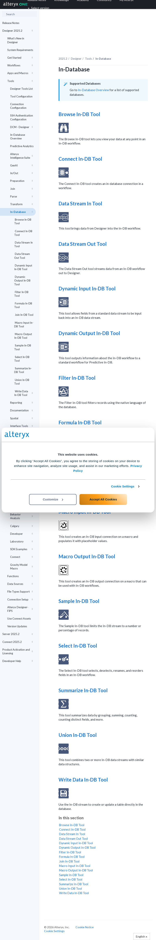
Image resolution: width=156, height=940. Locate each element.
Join (21, 188)
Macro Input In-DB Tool (23, 324)
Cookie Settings (122, 486)
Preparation (21, 180)
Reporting (21, 402)
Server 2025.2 (17, 634)
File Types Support (20, 591)
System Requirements (20, 50)
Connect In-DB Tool (23, 233)
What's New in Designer (15, 40)
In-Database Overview (17, 136)
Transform (21, 204)
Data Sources (20, 583)
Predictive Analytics (22, 146)
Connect (21, 556)
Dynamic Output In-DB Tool (22, 280)
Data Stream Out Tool (22, 255)
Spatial (21, 418)
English (141, 936)
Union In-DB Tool (21, 381)
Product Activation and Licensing (17, 651)
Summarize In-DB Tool (23, 370)
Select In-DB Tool (21, 358)
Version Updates (17, 626)
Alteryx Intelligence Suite (21, 155)
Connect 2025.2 (17, 642)
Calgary (21, 526)
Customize (53, 499)
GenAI (21, 165)
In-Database (21, 211)
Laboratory (21, 541)
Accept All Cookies (103, 499)
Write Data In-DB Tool (23, 393)
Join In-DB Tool (23, 314)
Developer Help (17, 661)
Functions (20, 576)
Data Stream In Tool (23, 244)
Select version (38, 8)
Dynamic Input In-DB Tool (23, 267)
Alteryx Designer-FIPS (20, 609)
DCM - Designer (21, 127)
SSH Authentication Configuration (21, 117)
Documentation (21, 410)
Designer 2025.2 (17, 30)
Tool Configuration (21, 96)
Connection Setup (20, 599)
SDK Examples (21, 549)
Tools (20, 81)
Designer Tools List (21, 88)
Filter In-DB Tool (21, 293)
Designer (76, 58)
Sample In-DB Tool (22, 347)
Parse (21, 196)
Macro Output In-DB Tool (23, 335)
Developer (21, 533)
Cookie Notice (85, 927)
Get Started (20, 57)
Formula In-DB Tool (23, 305)
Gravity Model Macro (21, 566)
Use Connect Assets (19, 618)
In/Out (21, 173)
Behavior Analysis (21, 516)
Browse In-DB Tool (22, 221)
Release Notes (10, 23)
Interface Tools (21, 426)
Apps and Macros (20, 73)
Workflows (20, 65)
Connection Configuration (18, 105)
